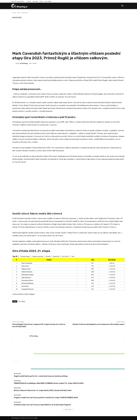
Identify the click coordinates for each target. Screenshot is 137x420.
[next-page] (17, 360)
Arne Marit (25, 286)
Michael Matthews (28, 283)
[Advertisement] (68, 35)
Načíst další (68, 409)
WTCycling (24, 63)
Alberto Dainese (27, 272)
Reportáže (25, 13)
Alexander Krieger (28, 274)
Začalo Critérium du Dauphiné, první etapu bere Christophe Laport (99, 324)
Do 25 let (65, 256)
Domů (14, 13)
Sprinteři (56, 256)
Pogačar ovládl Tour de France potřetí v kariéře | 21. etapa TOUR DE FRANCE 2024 (46, 398)
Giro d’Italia (22, 301)
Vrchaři (48, 256)
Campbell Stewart (28, 289)
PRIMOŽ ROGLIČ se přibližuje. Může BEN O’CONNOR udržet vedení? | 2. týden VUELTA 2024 (49, 383)
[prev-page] (13, 360)
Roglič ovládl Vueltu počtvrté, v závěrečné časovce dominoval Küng (40, 376)
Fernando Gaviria (27, 280)
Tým (72, 256)
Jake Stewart (26, 277)
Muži (18, 13)
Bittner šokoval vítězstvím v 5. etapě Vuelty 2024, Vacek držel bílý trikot (31, 354)
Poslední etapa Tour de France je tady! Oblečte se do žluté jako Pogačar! (42, 405)
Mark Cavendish (27, 263)
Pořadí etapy (25, 256)
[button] (122, 6)
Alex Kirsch (25, 266)
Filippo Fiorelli (26, 269)
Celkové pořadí (37, 256)
